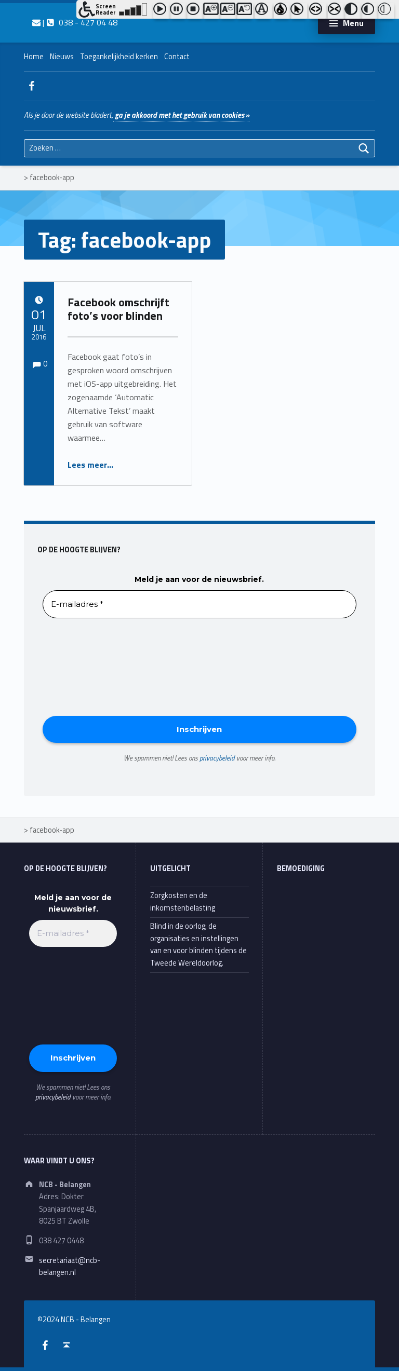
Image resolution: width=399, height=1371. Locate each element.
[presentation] (85, 666)
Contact (177, 56)
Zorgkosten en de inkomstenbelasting (182, 901)
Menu (353, 23)
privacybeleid (217, 758)
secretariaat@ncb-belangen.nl (69, 1266)
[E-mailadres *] (199, 604)
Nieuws (62, 56)
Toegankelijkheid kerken (119, 56)
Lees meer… (90, 464)
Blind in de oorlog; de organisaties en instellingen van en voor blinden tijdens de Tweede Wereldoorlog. (198, 944)
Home (34, 56)
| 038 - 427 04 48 (74, 22)
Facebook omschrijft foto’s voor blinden (118, 308)
